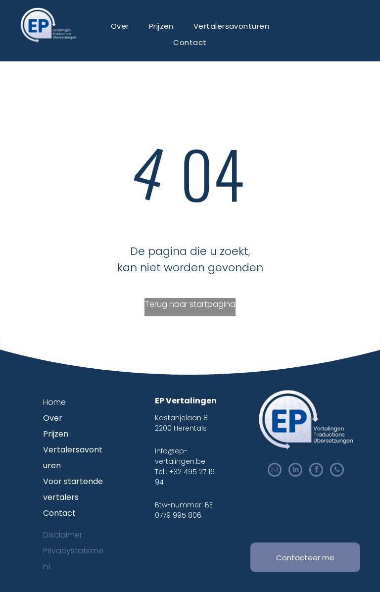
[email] (275, 471)
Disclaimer (62, 535)
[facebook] (316, 471)
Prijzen (55, 434)
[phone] (337, 471)
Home (54, 402)
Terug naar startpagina (190, 304)
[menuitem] (120, 26)
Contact (59, 513)
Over (52, 418)
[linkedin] (295, 471)
